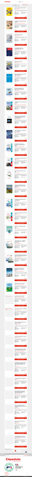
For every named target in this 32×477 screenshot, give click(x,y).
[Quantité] (20, 16)
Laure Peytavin (22, 297)
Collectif (17, 379)
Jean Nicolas (18, 284)
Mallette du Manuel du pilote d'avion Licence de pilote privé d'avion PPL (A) (20, 255)
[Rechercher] (24, 2)
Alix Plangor (18, 62)
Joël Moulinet (18, 132)
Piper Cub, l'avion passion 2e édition (20, 7)
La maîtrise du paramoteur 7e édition (20, 336)
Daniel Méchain (23, 104)
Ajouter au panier (21, 31)
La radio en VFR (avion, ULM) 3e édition (21, 158)
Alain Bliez (18, 159)
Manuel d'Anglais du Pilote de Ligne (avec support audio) (20, 74)
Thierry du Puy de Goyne (17, 104)
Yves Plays (21, 104)
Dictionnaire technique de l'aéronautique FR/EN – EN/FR (19, 48)
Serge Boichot (18, 90)
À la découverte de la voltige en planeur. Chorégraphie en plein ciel (20, 437)
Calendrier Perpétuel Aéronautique (20, 378)
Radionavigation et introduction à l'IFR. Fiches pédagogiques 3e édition (20, 349)
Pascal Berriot (18, 228)
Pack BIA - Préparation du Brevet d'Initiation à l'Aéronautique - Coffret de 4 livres (21, 406)
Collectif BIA (18, 408)
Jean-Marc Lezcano (19, 297)
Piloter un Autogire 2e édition (19, 296)
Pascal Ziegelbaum (22, 284)
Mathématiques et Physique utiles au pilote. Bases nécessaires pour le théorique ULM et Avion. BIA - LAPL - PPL (20, 364)
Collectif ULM (18, 423)
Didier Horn (18, 201)
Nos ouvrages (6, 472)
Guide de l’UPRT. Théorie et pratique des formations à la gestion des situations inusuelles (20, 117)
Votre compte (6, 475)
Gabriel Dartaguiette (19, 146)
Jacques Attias (22, 146)
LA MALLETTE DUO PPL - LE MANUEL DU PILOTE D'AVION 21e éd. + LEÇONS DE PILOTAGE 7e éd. (20, 241)
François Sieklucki (18, 337)
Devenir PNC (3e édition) (18, 61)
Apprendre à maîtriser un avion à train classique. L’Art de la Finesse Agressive (20, 186)
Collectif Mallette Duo (19, 243)
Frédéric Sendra (18, 35)
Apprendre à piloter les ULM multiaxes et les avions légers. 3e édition (20, 145)
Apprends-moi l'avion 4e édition (20, 283)
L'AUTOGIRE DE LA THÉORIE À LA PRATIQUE (21, 308)
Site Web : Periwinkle (25, 476)
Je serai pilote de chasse (18, 34)
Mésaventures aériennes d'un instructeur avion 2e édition (19, 89)
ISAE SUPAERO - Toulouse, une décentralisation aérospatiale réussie (19, 269)
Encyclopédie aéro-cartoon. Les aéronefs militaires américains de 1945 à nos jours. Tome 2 (20, 392)
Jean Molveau (18, 438)
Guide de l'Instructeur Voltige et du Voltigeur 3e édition (20, 322)
